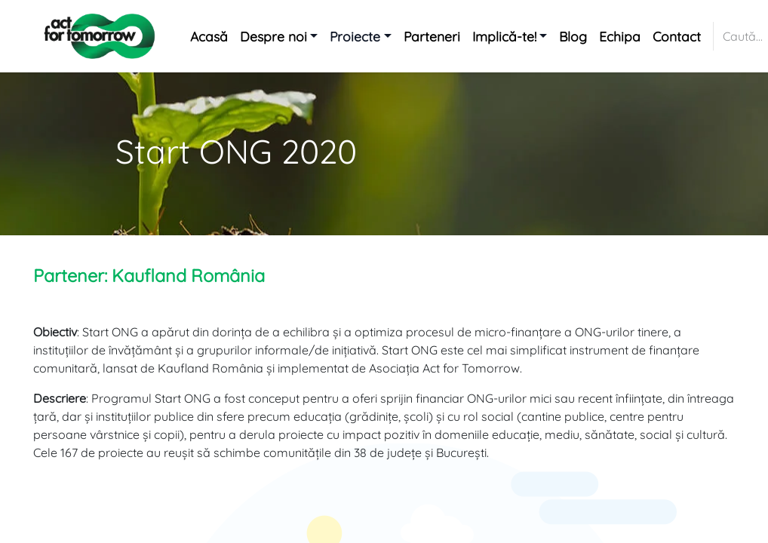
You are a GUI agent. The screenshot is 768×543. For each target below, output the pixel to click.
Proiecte (355, 36)
